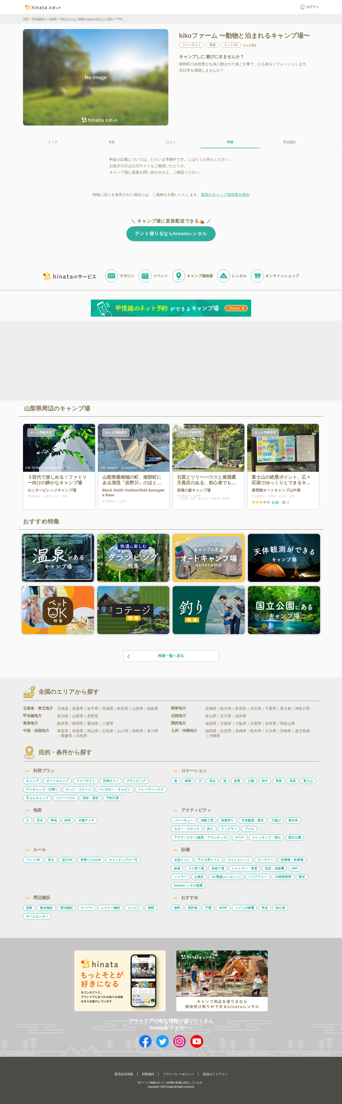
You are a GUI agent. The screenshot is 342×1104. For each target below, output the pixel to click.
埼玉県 (255, 708)
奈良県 (270, 723)
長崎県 (240, 731)
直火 (51, 860)
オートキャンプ (57, 781)
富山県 (210, 716)
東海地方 (30, 723)
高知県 (81, 736)
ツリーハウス (65, 798)
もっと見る (249, 45)
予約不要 (112, 798)
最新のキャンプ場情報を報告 (225, 194)
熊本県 (255, 731)
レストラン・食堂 (244, 868)
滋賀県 (210, 723)
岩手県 (92, 708)
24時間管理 (283, 877)
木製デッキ (86, 820)
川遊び (276, 820)
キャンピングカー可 (123, 860)
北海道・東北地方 (38, 708)
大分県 (270, 731)
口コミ (171, 142)
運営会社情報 (123, 1074)
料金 (230, 142)
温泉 (29, 908)
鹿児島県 (302, 731)
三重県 (107, 723)
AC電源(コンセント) (225, 877)
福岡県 (210, 731)
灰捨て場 (217, 868)
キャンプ (32, 781)
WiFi (295, 868)
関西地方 (178, 723)
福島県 (152, 708)
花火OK (67, 860)
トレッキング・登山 (266, 837)
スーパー (86, 908)
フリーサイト (85, 781)
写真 (111, 142)
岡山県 (92, 731)
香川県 (152, 731)
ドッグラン (229, 829)
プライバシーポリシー (178, 1074)
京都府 (225, 723)
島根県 (77, 731)
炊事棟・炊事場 (292, 860)
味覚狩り (227, 820)
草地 (53, 820)
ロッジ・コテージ (78, 789)
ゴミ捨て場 (196, 868)
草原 (278, 781)
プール (249, 829)
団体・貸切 (91, 798)
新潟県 (62, 716)
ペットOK (33, 860)
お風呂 (199, 877)
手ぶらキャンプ (37, 798)
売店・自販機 (274, 868)
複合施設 (46, 908)
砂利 (67, 820)
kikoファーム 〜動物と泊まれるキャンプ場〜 (87, 18)
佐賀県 (225, 731)
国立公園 (294, 837)
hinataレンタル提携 (188, 885)
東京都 (285, 708)
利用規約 (148, 1074)
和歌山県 (287, 723)
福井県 (240, 716)
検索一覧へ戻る (155, 656)
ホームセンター (37, 916)
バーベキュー (183, 820)
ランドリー (265, 860)
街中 (265, 781)
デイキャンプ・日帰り (42, 789)
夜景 (237, 781)
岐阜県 (62, 723)
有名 (265, 908)
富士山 (308, 781)
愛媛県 (66, 736)
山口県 (122, 731)
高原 (292, 781)
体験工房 (207, 820)
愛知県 (92, 723)
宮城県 (107, 708)
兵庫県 (255, 723)
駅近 (302, 877)
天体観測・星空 (252, 820)
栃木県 (225, 708)
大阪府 (240, 723)
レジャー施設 (110, 908)
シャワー (180, 877)
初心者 (280, 908)
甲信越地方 (38, 18)
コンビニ (133, 908)
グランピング (136, 781)
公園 (251, 781)
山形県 (137, 708)
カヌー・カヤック (187, 829)
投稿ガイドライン (215, 1074)
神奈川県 (302, 708)
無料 (177, 908)
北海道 (62, 708)
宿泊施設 (66, 908)
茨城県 (210, 708)
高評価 (192, 908)
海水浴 (293, 820)
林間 (188, 781)
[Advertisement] (125, 360)
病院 (151, 908)
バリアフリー (257, 877)
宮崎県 (285, 731)
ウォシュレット (238, 860)
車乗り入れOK (90, 860)
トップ (52, 142)
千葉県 (270, 708)
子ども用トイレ (208, 860)
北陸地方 (178, 716)
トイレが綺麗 (244, 908)
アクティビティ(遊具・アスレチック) (200, 837)
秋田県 (122, 708)
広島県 (107, 731)
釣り (210, 829)
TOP (25, 18)
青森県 (77, 708)
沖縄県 (214, 736)
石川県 (225, 716)
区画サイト (111, 781)
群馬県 (240, 708)
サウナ (239, 837)
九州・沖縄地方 (184, 730)
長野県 (92, 716)
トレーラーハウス (151, 789)
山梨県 (53, 18)
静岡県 (77, 723)
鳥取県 (62, 731)
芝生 (40, 820)
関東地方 (178, 708)
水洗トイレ (182, 860)
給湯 (177, 868)
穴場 (208, 908)
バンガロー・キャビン (115, 789)
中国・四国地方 (36, 730)
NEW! (223, 908)
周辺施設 (289, 142)
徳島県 (137, 731)
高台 (212, 781)
